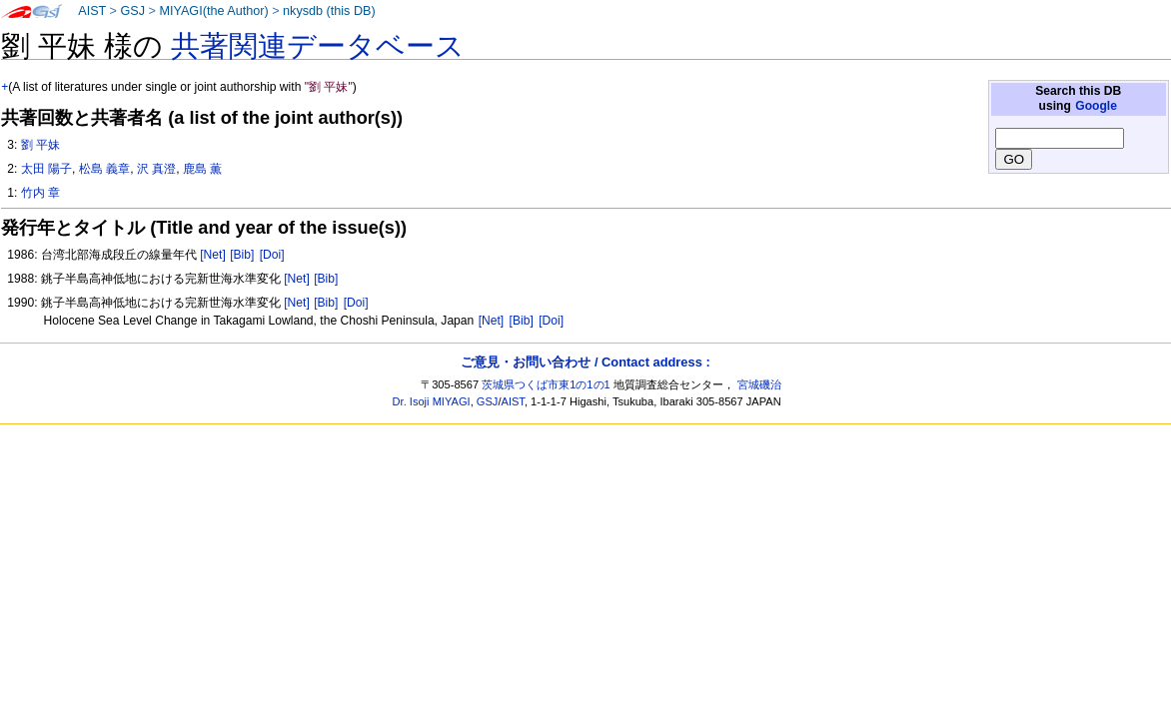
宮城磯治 (759, 384)
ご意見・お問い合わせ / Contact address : (585, 362)
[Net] (213, 255)
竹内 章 (40, 193)
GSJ (132, 11)
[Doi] (272, 255)
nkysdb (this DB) (329, 11)
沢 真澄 (156, 169)
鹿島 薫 (202, 169)
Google (1096, 106)
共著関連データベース (318, 46)
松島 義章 (104, 169)
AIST (92, 11)
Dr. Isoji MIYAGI (432, 401)
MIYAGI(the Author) (213, 11)
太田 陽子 (46, 169)
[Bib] (242, 255)
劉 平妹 (40, 145)
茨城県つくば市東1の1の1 (546, 384)
